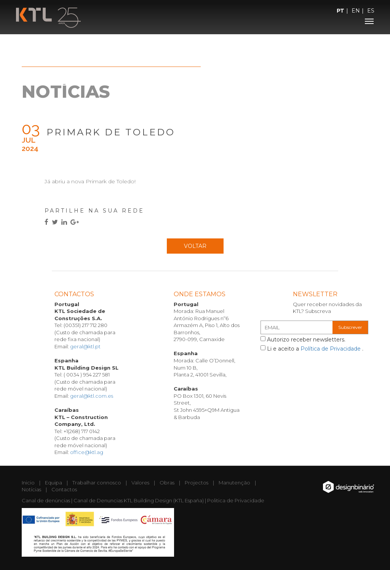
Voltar (195, 246)
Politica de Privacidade (235, 500)
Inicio (28, 482)
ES (370, 10)
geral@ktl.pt (85, 346)
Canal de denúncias (46, 500)
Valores (140, 482)
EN (356, 10)
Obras (167, 482)
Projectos (196, 482)
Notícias (31, 489)
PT (340, 10)
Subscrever (350, 327)
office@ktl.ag (86, 452)
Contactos (64, 489)
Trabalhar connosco (96, 482)
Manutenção (234, 482)
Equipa (53, 482)
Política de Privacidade (331, 348)
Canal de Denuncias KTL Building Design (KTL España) (139, 500)
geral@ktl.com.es (91, 396)
